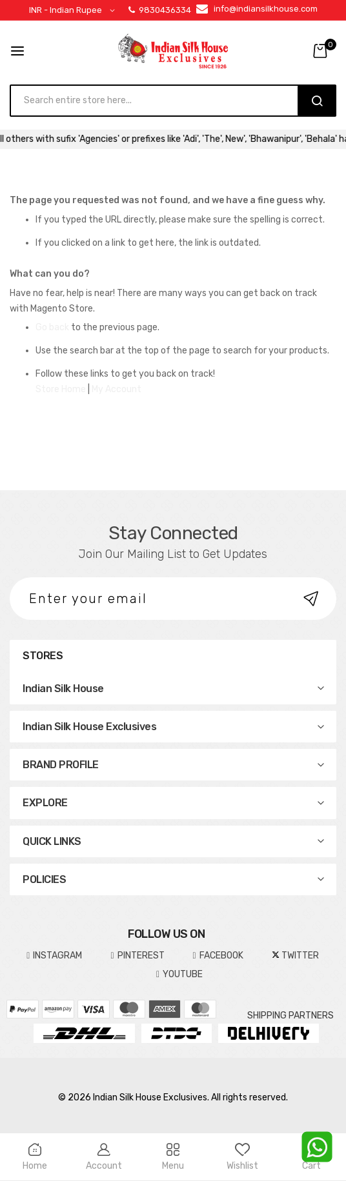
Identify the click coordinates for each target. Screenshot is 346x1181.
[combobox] (160, 100)
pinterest (137, 955)
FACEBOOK (218, 955)
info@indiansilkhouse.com (266, 9)
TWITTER (295, 955)
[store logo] (173, 51)
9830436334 (159, 10)
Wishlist (242, 1157)
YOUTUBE (179, 974)
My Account (116, 389)
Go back (52, 327)
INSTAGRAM (54, 955)
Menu (173, 1157)
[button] (74, 10)
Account (104, 1157)
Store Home (61, 389)
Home (34, 1157)
